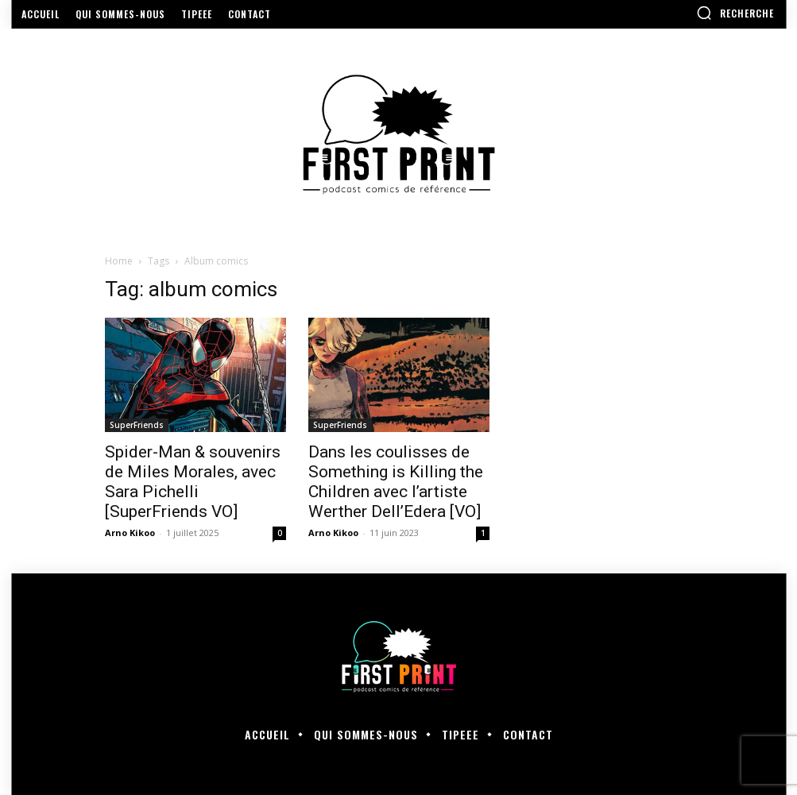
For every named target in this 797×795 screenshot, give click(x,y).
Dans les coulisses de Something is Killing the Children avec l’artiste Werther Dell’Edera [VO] (395, 481)
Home (119, 261)
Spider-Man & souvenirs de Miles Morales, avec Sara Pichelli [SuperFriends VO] (192, 481)
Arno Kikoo (130, 532)
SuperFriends (137, 424)
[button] (735, 13)
